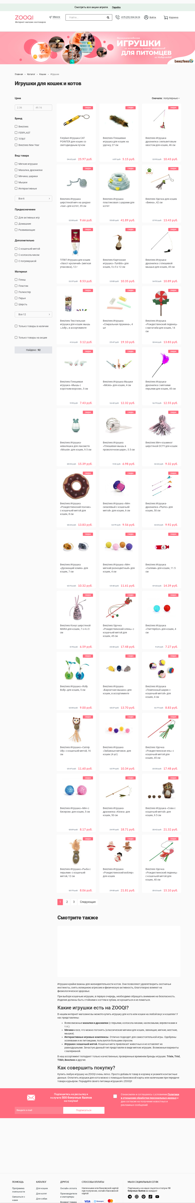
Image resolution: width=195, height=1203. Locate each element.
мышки (22, 178)
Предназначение (25, 206)
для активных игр (29, 214)
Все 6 (34, 195)
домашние (24, 220)
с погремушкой (27, 257)
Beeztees (23, 123)
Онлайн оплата (68, 1188)
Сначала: (157, 94)
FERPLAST (24, 129)
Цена (18, 94)
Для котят (41, 1193)
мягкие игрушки (28, 160)
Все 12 (34, 311)
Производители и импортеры (68, 1195)
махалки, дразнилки (30, 166)
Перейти (116, 3)
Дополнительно (24, 237)
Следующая (88, 896)
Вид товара (22, 152)
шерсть (22, 300)
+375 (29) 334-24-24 (130, 13)
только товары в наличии (33, 322)
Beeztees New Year (28, 141)
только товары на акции (32, 334)
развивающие (26, 226)
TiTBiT (21, 135)
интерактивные (27, 185)
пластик (23, 282)
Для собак (41, 1198)
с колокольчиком (28, 251)
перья (22, 294)
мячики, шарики (28, 172)
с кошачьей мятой (29, 245)
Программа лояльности (18, 1190)
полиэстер (24, 288)
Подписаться (83, 1104)
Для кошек (42, 1188)
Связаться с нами (18, 1198)
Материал (21, 268)
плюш (22, 276)
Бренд (18, 115)
